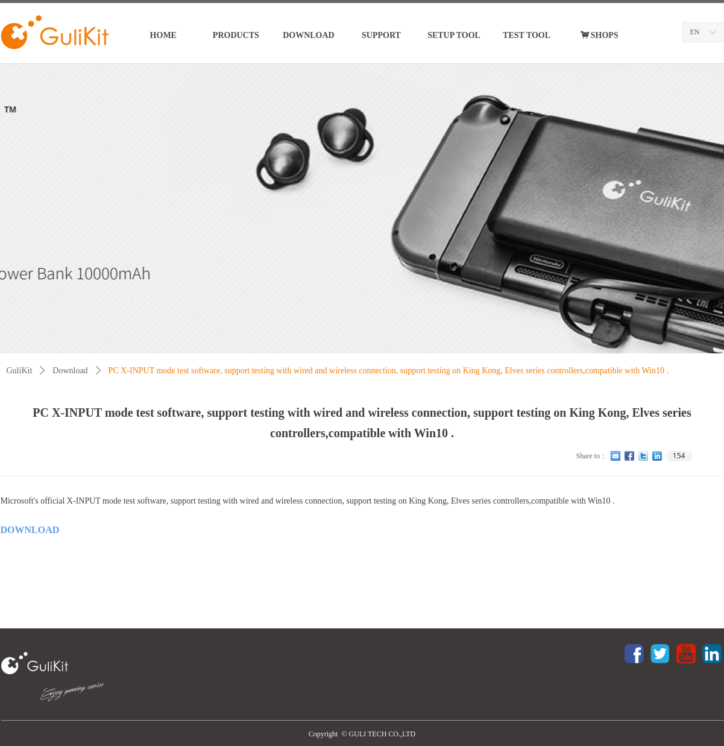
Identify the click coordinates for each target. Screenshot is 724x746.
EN (695, 32)
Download (69, 370)
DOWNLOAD (30, 530)
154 (679, 456)
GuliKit (20, 370)
